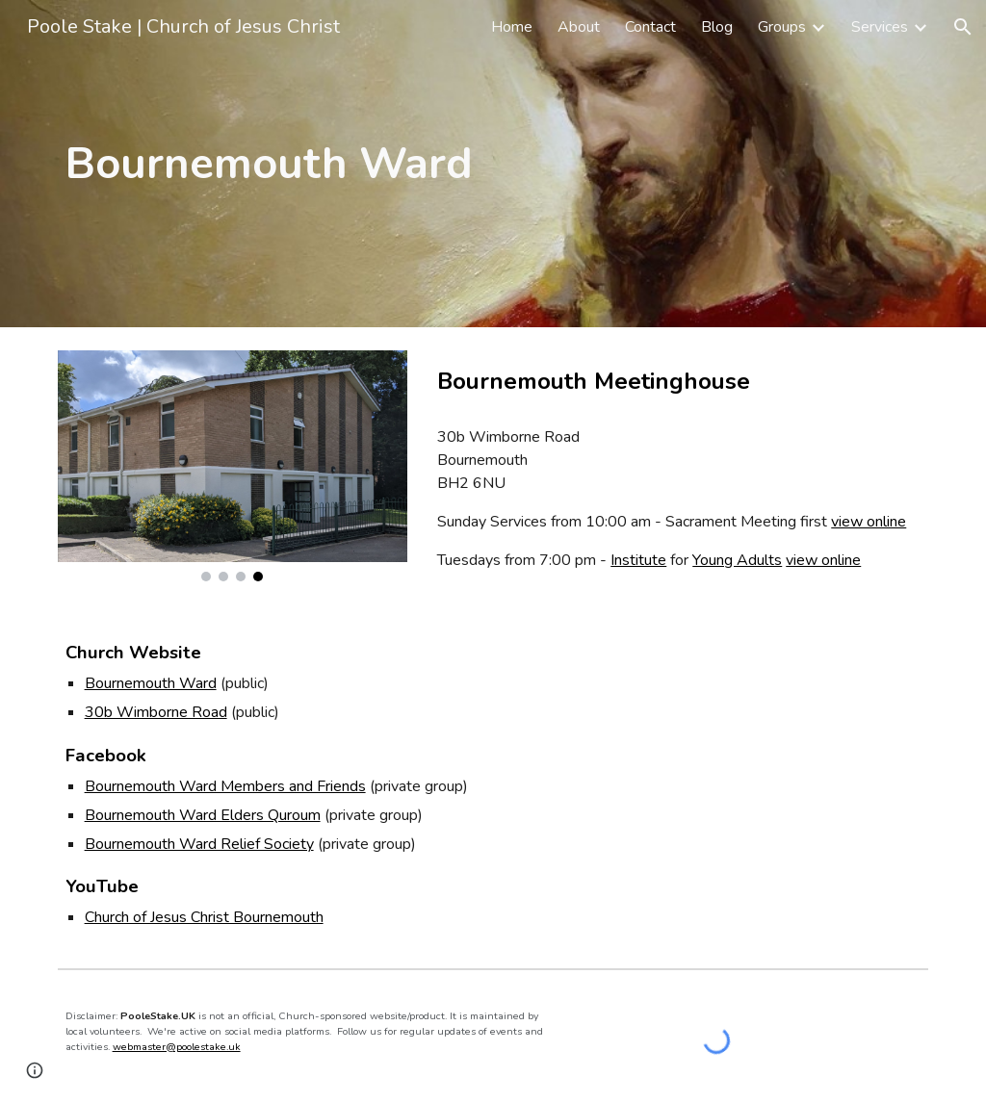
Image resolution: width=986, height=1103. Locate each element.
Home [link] (511, 27)
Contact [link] (650, 27)
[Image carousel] (232, 465)
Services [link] (879, 27)
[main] (307, 164)
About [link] (579, 27)
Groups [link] (782, 27)
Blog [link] (717, 27)
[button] (963, 27)
